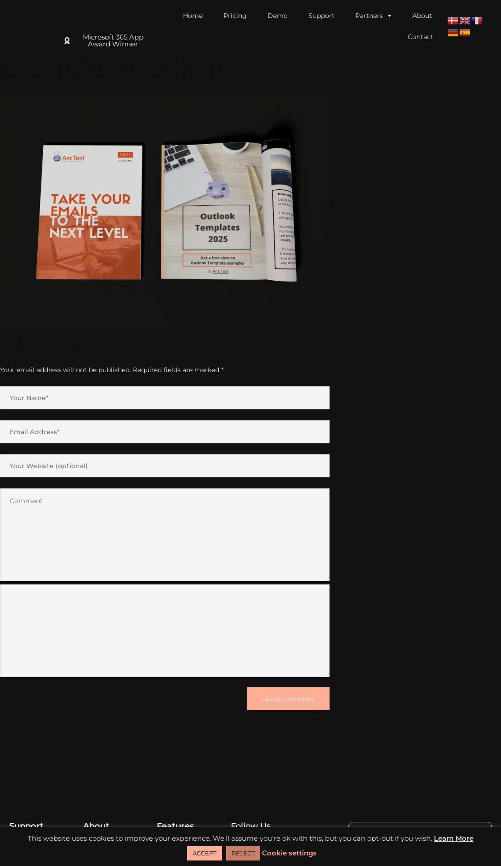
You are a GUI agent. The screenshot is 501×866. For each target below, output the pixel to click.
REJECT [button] (243, 853)
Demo (278, 15)
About (422, 15)
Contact (420, 37)
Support (321, 15)
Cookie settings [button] (289, 853)
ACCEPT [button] (204, 853)
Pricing (235, 15)
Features (175, 826)
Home (193, 15)
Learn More (453, 838)
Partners (373, 15)
